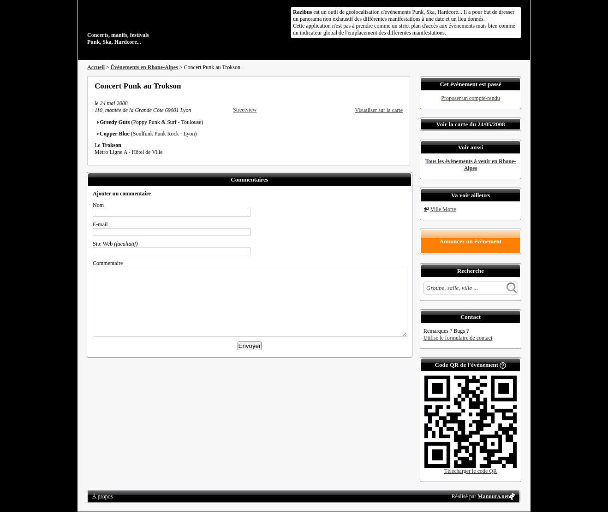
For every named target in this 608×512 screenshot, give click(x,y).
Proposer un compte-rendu (470, 98)
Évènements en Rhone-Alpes (144, 67)
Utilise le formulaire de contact (457, 338)
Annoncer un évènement (471, 241)
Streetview (244, 109)
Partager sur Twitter (374, 85)
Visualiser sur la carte (379, 110)
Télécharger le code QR (470, 471)
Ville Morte (443, 209)
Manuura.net (493, 496)
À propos (102, 496)
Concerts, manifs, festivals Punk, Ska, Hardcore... (147, 25)
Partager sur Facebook (362, 85)
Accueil (96, 67)
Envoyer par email (387, 85)
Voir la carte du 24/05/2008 (470, 124)
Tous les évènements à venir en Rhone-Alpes (470, 164)
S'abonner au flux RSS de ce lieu (399, 85)
